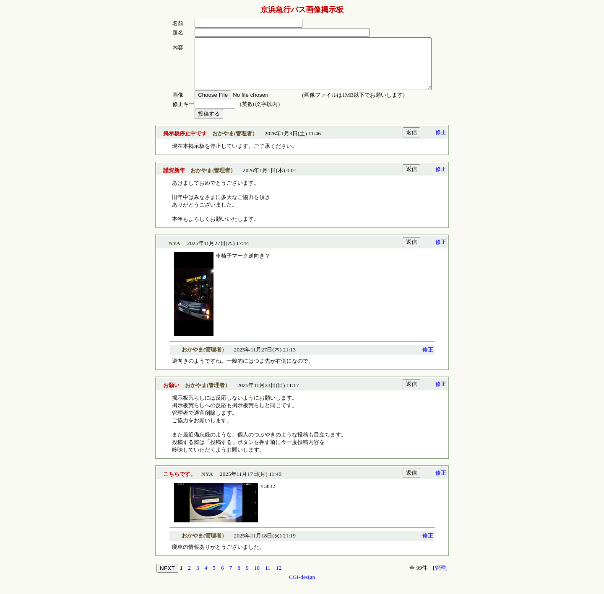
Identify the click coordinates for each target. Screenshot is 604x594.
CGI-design (302, 587)
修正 (440, 142)
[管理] (440, 578)
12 (278, 578)
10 (257, 578)
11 (268, 578)
